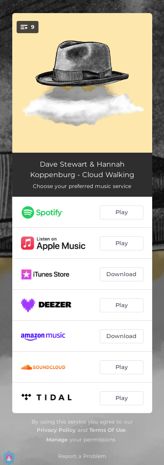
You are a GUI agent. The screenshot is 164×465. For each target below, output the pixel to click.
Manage (57, 439)
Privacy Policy (56, 430)
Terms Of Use (107, 430)
